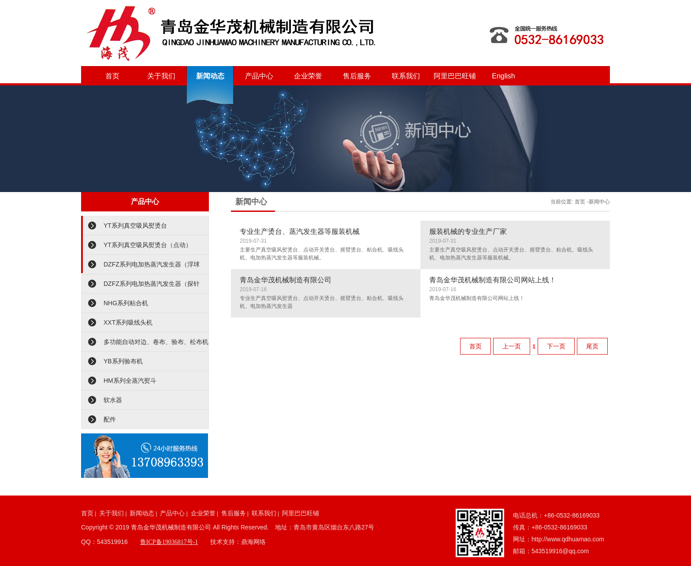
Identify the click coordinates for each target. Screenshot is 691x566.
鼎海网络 (253, 541)
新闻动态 (210, 76)
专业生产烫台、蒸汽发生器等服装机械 (300, 231)
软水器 (113, 399)
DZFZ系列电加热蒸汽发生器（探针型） (152, 286)
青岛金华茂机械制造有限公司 (285, 280)
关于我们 (161, 76)
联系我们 (406, 76)
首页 (112, 76)
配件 (110, 419)
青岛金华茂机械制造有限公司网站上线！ (492, 280)
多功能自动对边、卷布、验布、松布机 (156, 341)
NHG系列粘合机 (126, 303)
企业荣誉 (308, 76)
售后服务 (357, 76)
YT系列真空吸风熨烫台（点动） (148, 244)
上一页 (511, 346)
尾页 (592, 346)
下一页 (556, 346)
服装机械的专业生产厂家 (468, 231)
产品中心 (259, 76)
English (503, 76)
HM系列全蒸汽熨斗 (130, 380)
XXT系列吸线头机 (128, 322)
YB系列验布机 (123, 361)
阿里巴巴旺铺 (455, 76)
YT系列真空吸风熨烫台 (135, 225)
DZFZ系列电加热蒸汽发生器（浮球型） (152, 267)
